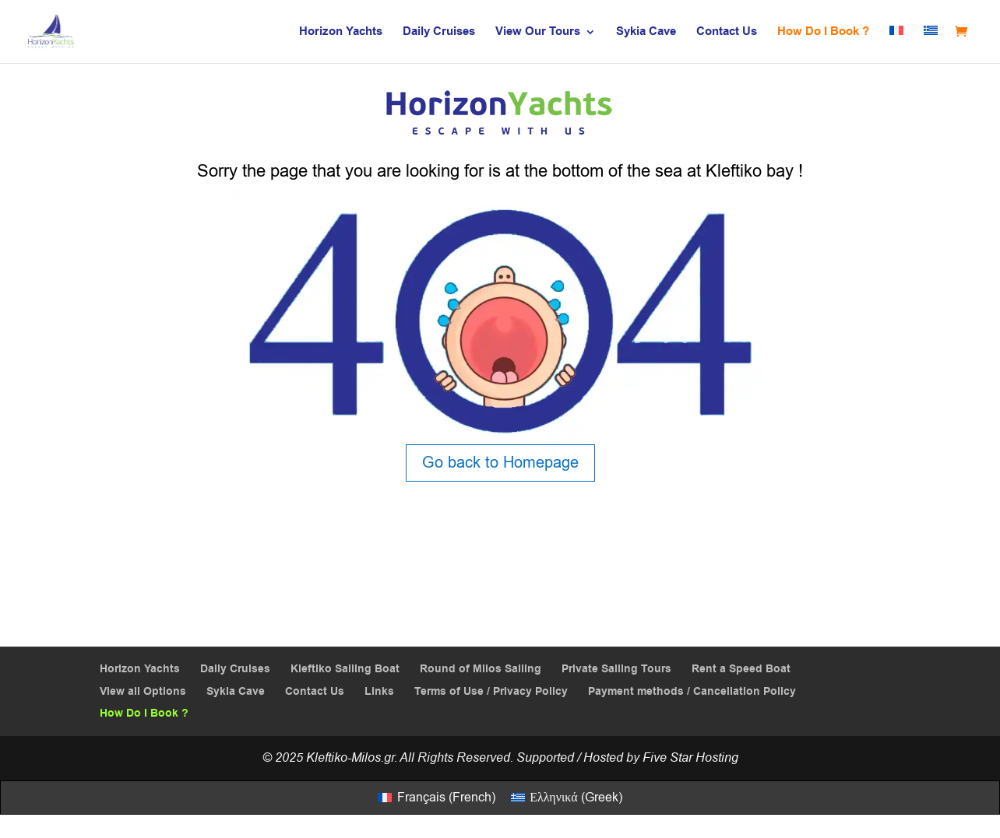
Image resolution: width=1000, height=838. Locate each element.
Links (379, 692)
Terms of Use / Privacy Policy (491, 692)
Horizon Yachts (340, 33)
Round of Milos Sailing (480, 669)
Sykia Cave (646, 33)
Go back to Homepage (500, 462)
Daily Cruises (439, 33)
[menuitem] (896, 44)
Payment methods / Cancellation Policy (692, 692)
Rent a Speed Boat (741, 669)
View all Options (143, 692)
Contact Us (726, 33)
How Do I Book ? (823, 33)
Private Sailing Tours (616, 669)
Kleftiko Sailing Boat (345, 669)
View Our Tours (537, 33)
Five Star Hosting (690, 757)
